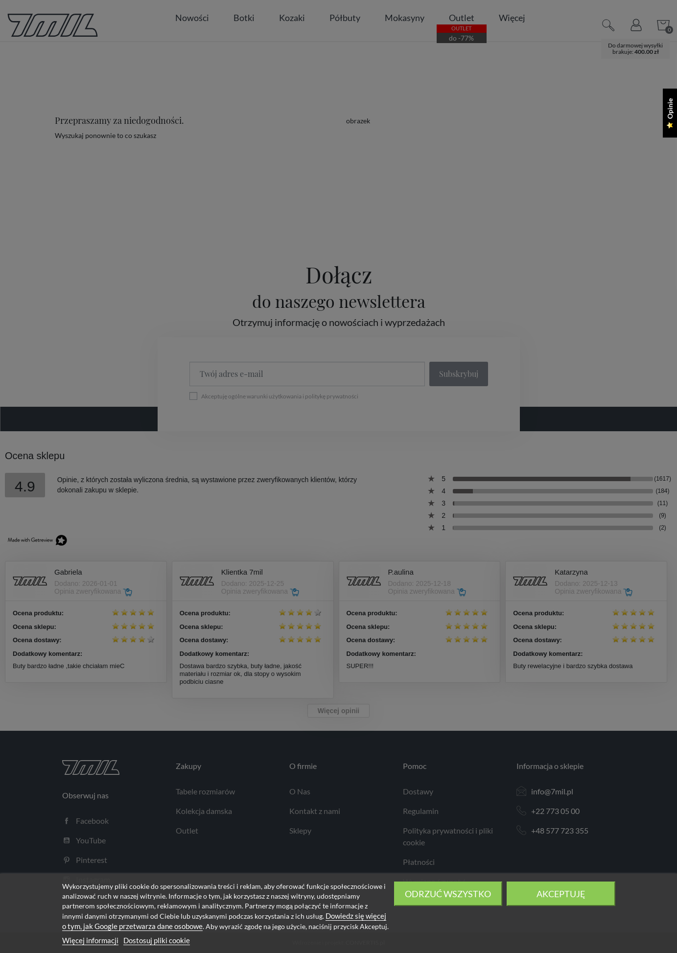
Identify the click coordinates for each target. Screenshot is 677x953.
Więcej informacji (90, 940)
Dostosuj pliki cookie (156, 940)
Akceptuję (561, 893)
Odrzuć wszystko (448, 893)
